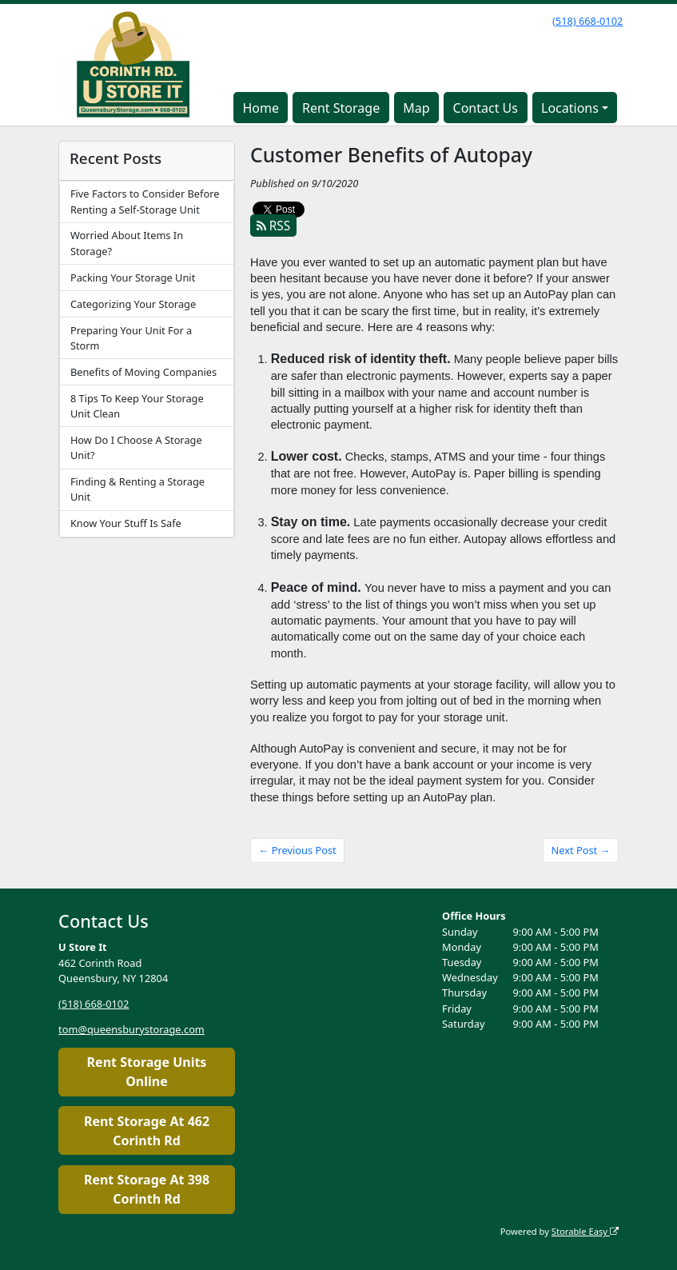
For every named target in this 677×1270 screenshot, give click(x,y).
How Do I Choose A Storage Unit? (136, 447)
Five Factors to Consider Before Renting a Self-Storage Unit (145, 201)
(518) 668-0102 (587, 21)
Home (260, 108)
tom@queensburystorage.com (131, 1029)
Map (416, 108)
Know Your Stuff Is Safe (125, 523)
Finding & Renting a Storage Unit (137, 489)
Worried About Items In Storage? (126, 243)
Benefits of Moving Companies (143, 372)
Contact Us (485, 108)
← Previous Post (298, 850)
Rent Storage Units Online (147, 1071)
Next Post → (581, 850)
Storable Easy (585, 1231)
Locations (570, 108)
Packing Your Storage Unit (132, 277)
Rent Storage (341, 108)
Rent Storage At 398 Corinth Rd (146, 1189)
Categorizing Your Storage (133, 304)
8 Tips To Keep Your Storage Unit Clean (137, 406)
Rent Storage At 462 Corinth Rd (146, 1130)
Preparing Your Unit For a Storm (131, 338)
